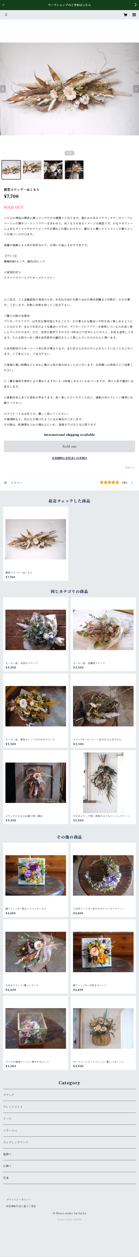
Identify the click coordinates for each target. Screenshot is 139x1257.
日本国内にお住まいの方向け (69, 458)
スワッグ (8, 1095)
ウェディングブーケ (16, 1142)
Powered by (69, 1219)
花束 (6, 1178)
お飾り (7, 1166)
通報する (130, 467)
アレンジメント (13, 1107)
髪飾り (7, 1154)
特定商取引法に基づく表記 (21, 1206)
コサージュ (10, 1130)
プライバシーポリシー (18, 1199)
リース (7, 1118)
